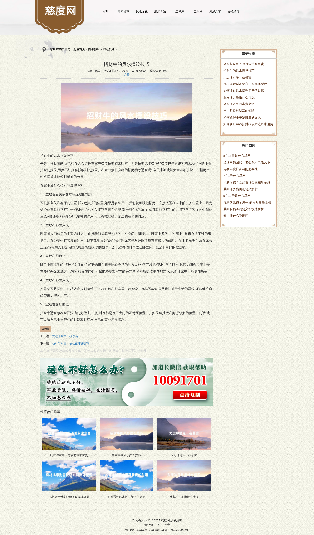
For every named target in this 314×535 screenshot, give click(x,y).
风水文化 (142, 11)
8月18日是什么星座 (236, 155)
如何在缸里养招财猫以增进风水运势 (248, 124)
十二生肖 (196, 11)
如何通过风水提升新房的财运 (243, 90)
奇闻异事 (123, 11)
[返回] (126, 74)
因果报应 (94, 49)
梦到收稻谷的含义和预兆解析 (243, 209)
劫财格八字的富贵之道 (239, 104)
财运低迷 (109, 49)
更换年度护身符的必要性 (240, 169)
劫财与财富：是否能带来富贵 (243, 64)
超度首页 (79, 49)
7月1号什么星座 (234, 175)
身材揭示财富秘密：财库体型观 (245, 84)
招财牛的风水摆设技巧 (239, 70)
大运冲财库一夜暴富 (237, 77)
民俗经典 (233, 11)
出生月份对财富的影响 (239, 110)
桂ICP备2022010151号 (157, 524)
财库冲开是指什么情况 (239, 97)
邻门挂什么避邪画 (235, 215)
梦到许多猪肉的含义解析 (240, 189)
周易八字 (215, 11)
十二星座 (178, 11)
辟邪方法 (160, 11)
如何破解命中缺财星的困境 (242, 117)
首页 (105, 11)
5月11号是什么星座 (236, 195)
